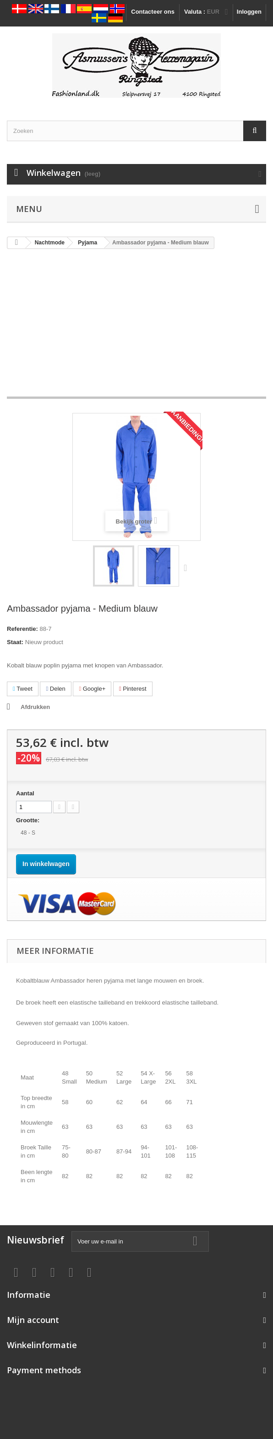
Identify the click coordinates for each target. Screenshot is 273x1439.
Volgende (187, 567)
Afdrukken (35, 707)
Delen (55, 688)
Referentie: (22, 628)
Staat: (15, 642)
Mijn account (33, 1319)
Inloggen (249, 11)
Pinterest (133, 688)
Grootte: (28, 820)
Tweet (23, 688)
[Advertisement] (136, 327)
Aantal (25, 793)
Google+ (92, 688)
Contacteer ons (153, 11)
